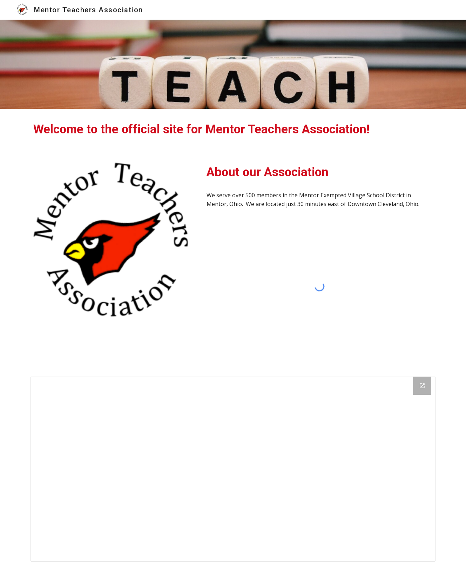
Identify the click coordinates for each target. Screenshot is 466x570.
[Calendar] (233, 469)
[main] (233, 129)
